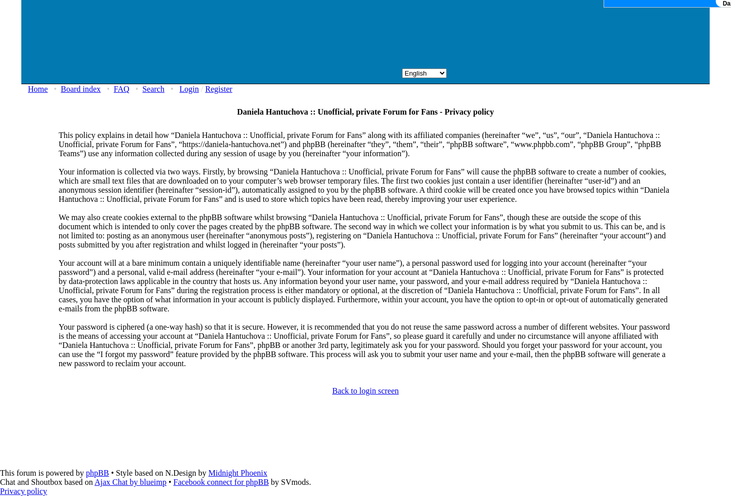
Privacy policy (23, 491)
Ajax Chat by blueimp (130, 482)
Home (38, 89)
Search (153, 89)
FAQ (121, 89)
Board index (81, 89)
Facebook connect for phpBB (221, 482)
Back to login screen (365, 390)
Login (189, 89)
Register (218, 89)
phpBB (97, 473)
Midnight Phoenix (237, 473)
